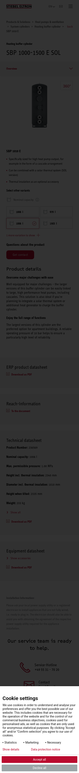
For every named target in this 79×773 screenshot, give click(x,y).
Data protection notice (45, 749)
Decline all (39, 768)
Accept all (39, 759)
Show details (11, 749)
